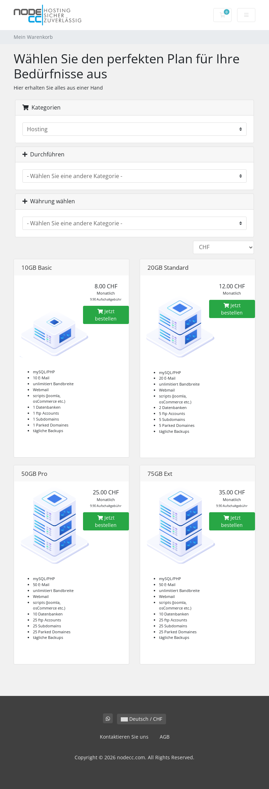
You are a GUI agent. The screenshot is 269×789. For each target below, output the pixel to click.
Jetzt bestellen (106, 315)
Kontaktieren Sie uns (124, 736)
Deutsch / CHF (141, 719)
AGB (165, 736)
